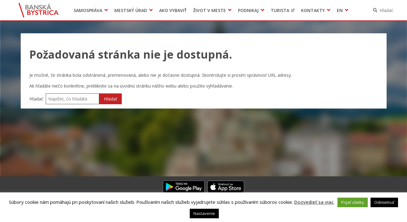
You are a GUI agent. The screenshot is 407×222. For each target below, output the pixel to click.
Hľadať (386, 10)
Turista (280, 10)
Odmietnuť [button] (384, 202)
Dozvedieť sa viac (314, 202)
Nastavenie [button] (204, 213)
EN (340, 10)
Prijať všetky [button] (352, 202)
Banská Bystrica (38, 10)
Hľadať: (36, 99)
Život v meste (209, 10)
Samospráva (88, 10)
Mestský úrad (130, 10)
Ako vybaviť (173, 10)
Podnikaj (248, 10)
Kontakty (313, 10)
